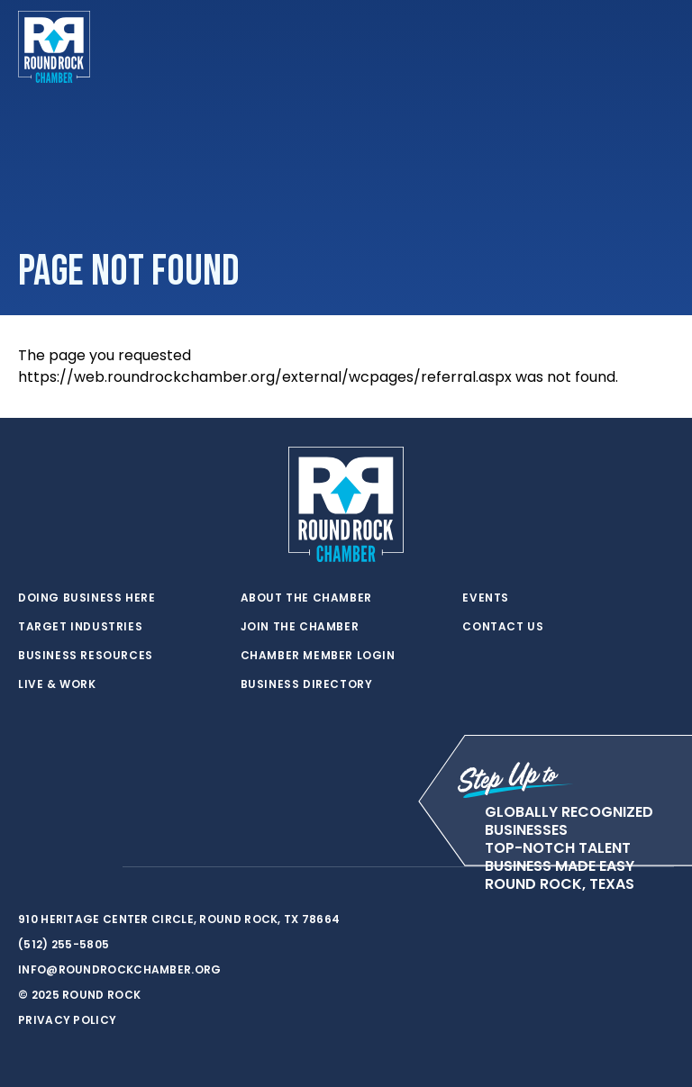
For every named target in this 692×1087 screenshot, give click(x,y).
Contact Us (502, 627)
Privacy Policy (67, 1020)
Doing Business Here (86, 598)
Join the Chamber (300, 627)
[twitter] (27, 867)
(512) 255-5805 (63, 944)
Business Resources (85, 655)
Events (485, 598)
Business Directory (307, 684)
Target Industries (80, 627)
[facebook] (63, 867)
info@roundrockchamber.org (120, 969)
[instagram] (99, 867)
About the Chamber (306, 598)
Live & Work (57, 684)
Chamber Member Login (318, 655)
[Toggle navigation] (659, 46)
